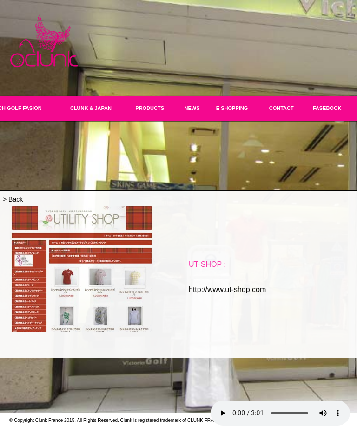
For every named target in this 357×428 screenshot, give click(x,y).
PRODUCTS (149, 108)
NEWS (192, 108)
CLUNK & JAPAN (91, 108)
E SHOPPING (232, 108)
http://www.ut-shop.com (227, 289)
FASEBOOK (327, 108)
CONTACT (281, 108)
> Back (13, 199)
